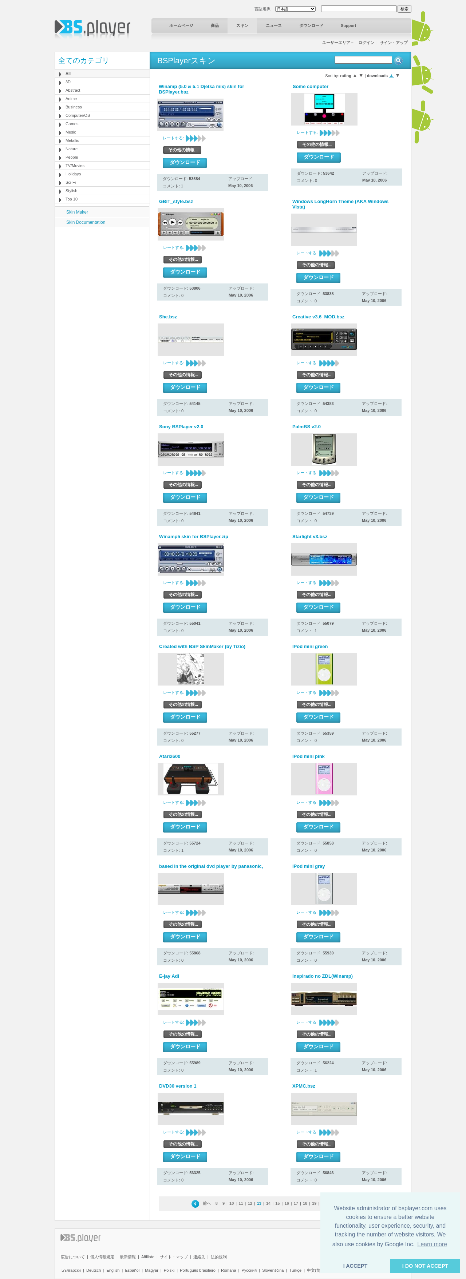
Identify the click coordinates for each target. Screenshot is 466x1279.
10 (231, 1203)
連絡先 (199, 1257)
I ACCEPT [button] (355, 1266)
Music (71, 132)
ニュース (274, 25)
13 (259, 1203)
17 (296, 1203)
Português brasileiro (198, 1270)
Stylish (71, 190)
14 (268, 1203)
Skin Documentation (85, 222)
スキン (242, 25)
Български (71, 1270)
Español (132, 1270)
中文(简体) (316, 1270)
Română (228, 1270)
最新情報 (128, 1257)
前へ (207, 1203)
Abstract (73, 90)
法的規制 (219, 1257)
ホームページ (181, 25)
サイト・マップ (174, 1257)
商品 (215, 25)
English (112, 1270)
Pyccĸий (249, 1270)
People (72, 157)
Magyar (151, 1270)
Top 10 (72, 199)
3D (68, 82)
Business (74, 107)
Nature (72, 149)
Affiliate (147, 1257)
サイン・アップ (394, 42)
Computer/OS (78, 115)
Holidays (73, 174)
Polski (169, 1270)
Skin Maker (77, 212)
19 (314, 1203)
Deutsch (93, 1270)
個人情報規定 (102, 1257)
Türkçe (295, 1270)
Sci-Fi (71, 182)
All (68, 73)
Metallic (72, 140)
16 (286, 1203)
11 (240, 1203)
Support (348, 25)
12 (250, 1203)
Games (72, 124)
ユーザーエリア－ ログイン (348, 42)
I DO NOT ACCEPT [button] (425, 1266)
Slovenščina (273, 1270)
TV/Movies (75, 165)
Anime (71, 98)
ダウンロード (311, 25)
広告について (73, 1257)
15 (277, 1203)
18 (305, 1203)
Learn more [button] (432, 1244)
